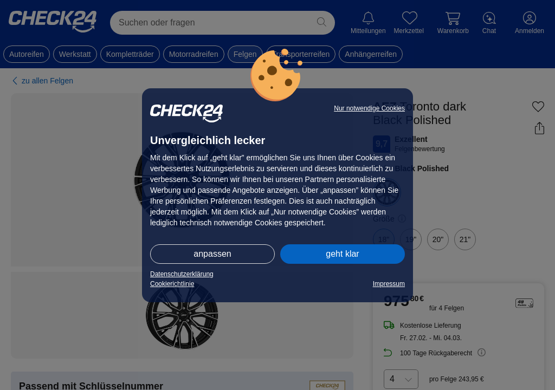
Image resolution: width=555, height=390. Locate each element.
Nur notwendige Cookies (369, 108)
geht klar (342, 253)
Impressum (389, 284)
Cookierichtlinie (172, 284)
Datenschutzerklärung (182, 274)
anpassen (212, 253)
